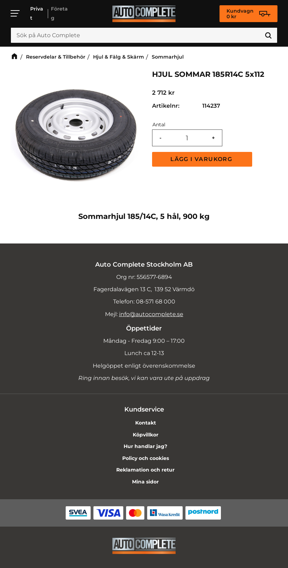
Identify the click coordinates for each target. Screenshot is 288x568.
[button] (15, 13)
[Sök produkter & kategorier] (144, 35)
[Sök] (268, 35)
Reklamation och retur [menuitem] (145, 470)
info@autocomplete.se (151, 314)
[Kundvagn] (248, 13)
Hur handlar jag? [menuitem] (145, 446)
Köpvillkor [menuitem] (145, 435)
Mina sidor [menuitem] (145, 482)
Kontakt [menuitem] (145, 423)
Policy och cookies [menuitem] (145, 458)
